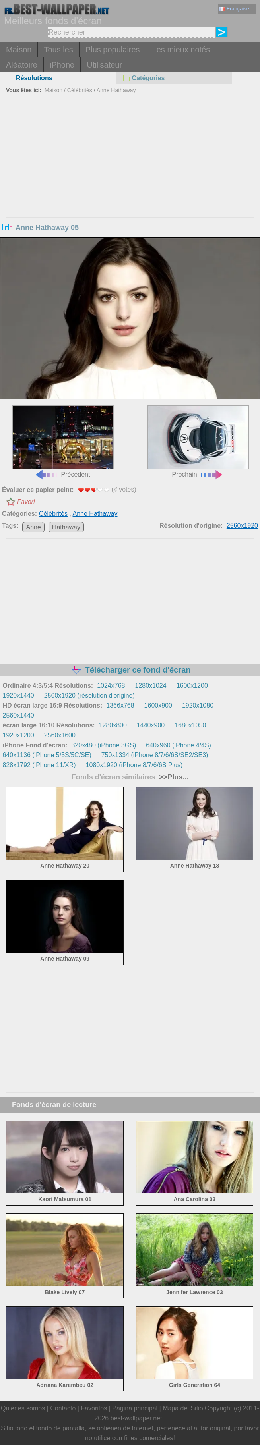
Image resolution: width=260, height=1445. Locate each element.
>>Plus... (172, 777)
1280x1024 (150, 685)
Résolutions (29, 78)
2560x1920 (242, 525)
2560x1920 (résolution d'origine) (89, 695)
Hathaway (66, 527)
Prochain (198, 441)
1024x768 (111, 685)
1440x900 (151, 725)
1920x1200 (18, 735)
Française (234, 9)
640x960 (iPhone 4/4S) (178, 745)
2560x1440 (18, 715)
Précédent (63, 441)
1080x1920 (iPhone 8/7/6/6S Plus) (134, 765)
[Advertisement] (129, 156)
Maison (18, 49)
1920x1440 (18, 695)
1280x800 (113, 725)
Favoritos (94, 1408)
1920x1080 (197, 705)
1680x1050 (190, 725)
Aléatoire (21, 64)
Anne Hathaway (116, 90)
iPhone (62, 64)
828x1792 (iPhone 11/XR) (39, 765)
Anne (33, 527)
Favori (26, 501)
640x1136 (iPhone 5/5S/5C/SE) (47, 755)
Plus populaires (112, 49)
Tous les (58, 49)
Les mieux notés (181, 49)
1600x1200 (192, 685)
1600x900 (158, 705)
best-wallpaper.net (136, 1418)
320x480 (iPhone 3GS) (103, 745)
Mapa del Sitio (183, 1408)
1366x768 (120, 705)
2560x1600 (60, 735)
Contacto (63, 1408)
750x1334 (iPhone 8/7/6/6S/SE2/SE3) (154, 755)
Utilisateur (104, 64)
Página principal (134, 1408)
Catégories (143, 78)
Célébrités (79, 90)
